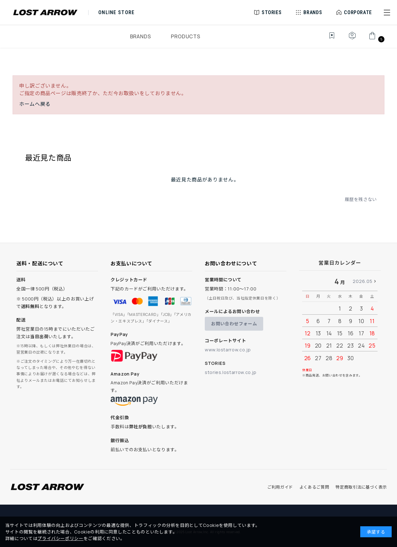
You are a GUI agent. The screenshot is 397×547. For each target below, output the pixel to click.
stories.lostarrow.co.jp (231, 372)
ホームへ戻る (35, 103)
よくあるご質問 (314, 487)
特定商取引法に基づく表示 (361, 487)
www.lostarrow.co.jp (228, 350)
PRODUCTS (185, 36)
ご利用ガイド (280, 487)
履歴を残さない (361, 199)
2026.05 (363, 281)
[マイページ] (352, 39)
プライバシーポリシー (60, 538)
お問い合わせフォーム (234, 324)
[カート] (375, 39)
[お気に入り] (327, 39)
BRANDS (140, 36)
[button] (387, 12)
